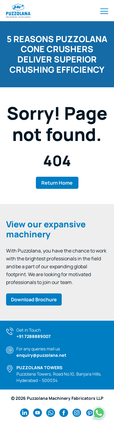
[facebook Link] (63, 412)
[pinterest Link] (89, 412)
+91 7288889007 (33, 336)
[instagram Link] (76, 412)
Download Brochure (34, 299)
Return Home (57, 182)
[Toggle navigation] (104, 11)
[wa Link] (50, 412)
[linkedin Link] (24, 412)
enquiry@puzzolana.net (41, 355)
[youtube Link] (37, 412)
